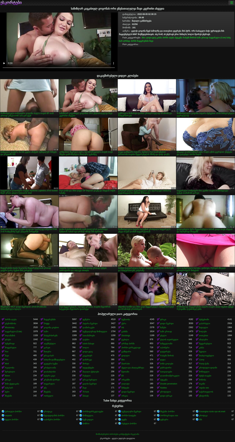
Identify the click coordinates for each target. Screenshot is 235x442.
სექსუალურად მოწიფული (95, 331)
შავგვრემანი (143, 41)
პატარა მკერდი (90, 323)
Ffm (6, 359)
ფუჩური (86, 319)
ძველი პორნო (11, 419)
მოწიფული (204, 372)
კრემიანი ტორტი (52, 380)
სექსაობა (125, 319)
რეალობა (9, 368)
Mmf (7, 364)
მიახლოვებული (206, 355)
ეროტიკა (48, 411)
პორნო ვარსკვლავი (131, 347)
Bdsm (7, 376)
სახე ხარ (9, 388)
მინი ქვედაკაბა (12, 384)
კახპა (159, 37)
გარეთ (47, 347)
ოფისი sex (204, 388)
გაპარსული (204, 323)
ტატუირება (165, 351)
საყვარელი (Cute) (217, 37)
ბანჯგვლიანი (166, 343)
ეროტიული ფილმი (208, 368)
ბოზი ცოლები (166, 364)
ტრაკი (163, 319)
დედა (162, 359)
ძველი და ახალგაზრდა (132, 368)
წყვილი (202, 351)
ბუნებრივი (10, 343)
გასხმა (124, 331)
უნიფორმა (204, 396)
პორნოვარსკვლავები (93, 411)
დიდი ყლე (151, 37)
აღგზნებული (50, 343)
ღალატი (125, 384)
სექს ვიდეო (88, 419)
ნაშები (163, 327)
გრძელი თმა (50, 368)
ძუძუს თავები (205, 376)
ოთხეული (48, 396)
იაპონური (164, 347)
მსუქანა (47, 392)
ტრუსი (8, 339)
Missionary (9, 327)
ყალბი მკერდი (90, 384)
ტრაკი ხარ (49, 355)
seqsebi (8, 415)
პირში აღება (168, 37)
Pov (6, 351)
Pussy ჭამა (204, 364)
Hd (122, 327)
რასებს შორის (189, 37)
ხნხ (200, 419)
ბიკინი (202, 384)
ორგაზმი (125, 380)
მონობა (202, 380)
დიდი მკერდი (166, 323)
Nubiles (163, 388)
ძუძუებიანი (204, 319)
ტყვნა (124, 419)
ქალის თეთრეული (169, 339)
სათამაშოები (89, 335)
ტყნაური (164, 419)
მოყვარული (10, 347)
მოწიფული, (88, 415)
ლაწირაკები (88, 327)
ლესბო (86, 339)
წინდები (125, 388)
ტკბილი (125, 339)
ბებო (7, 392)
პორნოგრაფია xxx (169, 415)
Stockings (125, 335)
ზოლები (203, 331)
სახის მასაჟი (88, 343)
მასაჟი (86, 396)
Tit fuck (86, 392)
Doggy (47, 323)
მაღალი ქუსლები (91, 372)
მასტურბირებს (50, 335)
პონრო (86, 423)
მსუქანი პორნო (167, 411)
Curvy (201, 359)
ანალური (203, 339)
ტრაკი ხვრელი (90, 380)
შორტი (86, 364)
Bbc (144, 37)
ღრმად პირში (129, 41)
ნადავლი (203, 327)
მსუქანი (8, 396)
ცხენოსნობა (10, 323)
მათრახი (125, 364)
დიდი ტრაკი (166, 396)
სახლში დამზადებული (54, 359)
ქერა (123, 323)
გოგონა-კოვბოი (51, 327)
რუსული (86, 376)
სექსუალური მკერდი (131, 411)
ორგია (124, 396)
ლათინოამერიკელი (169, 376)
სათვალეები (166, 372)
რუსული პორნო (129, 423)
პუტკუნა (178, 37)
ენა (45, 388)
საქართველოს (206, 392)
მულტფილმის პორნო (54, 415)
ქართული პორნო (13, 411)
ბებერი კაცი (49, 376)
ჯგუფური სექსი (51, 364)
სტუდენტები (88, 368)
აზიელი (47, 339)
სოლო (86, 347)
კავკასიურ (87, 355)
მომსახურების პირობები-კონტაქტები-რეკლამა (117, 434)
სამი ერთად (202, 37)
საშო (46, 331)
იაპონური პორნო (52, 419)
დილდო (125, 355)
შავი (151, 41)
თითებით (203, 335)
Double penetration (168, 384)
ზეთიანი (125, 372)
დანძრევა (87, 359)
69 (122, 376)
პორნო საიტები (128, 415)
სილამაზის (10, 335)
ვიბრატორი (165, 368)
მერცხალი (10, 372)
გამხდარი (126, 351)
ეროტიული (165, 392)
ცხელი (163, 335)
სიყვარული (49, 384)
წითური (47, 351)
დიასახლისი (50, 372)
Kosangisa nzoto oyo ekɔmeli (212, 411)
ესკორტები (11, 3)
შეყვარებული (205, 343)
